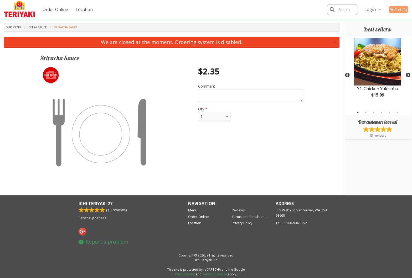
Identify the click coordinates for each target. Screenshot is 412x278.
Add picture (51, 75)
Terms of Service (214, 274)
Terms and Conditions (249, 216)
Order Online (55, 9)
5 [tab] (389, 112)
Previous (347, 75)
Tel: (291, 223)
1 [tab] (357, 112)
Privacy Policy (242, 223)
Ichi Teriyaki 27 (95, 203)
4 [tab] (381, 112)
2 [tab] (365, 112)
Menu (192, 210)
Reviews (238, 210)
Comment (250, 93)
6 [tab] (397, 112)
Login (370, 9)
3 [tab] (373, 112)
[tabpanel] (377, 72)
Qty (214, 113)
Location (84, 9)
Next (408, 75)
